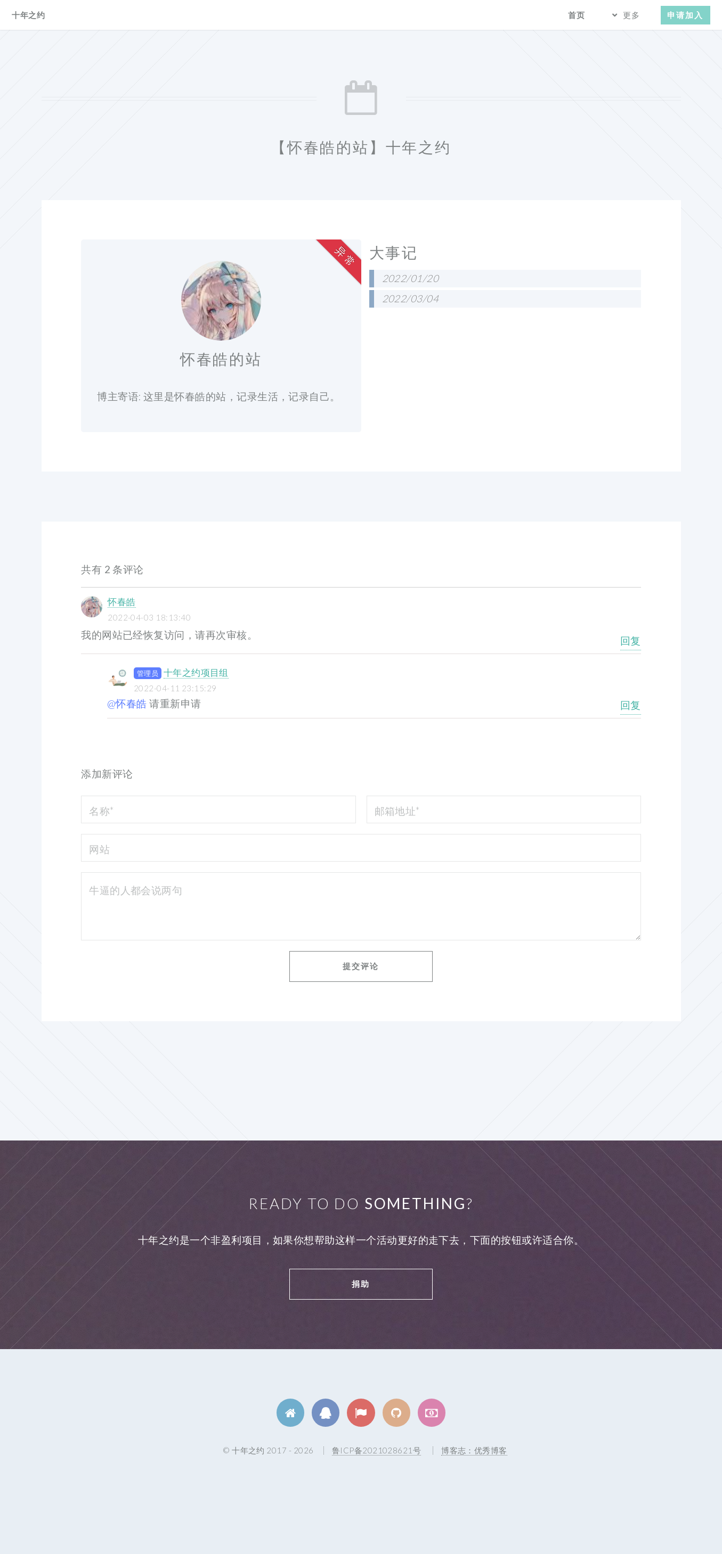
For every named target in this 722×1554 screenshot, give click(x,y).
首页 (576, 15)
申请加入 (685, 15)
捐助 (361, 1283)
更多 (631, 15)
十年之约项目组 (196, 672)
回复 (630, 641)
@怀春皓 (127, 703)
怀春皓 (121, 601)
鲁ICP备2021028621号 (376, 1450)
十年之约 (28, 15)
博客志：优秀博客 (474, 1450)
